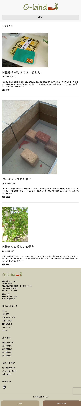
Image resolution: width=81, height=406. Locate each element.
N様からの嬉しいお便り (18, 246)
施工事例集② (7, 352)
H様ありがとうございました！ (22, 72)
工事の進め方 (7, 320)
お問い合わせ (7, 374)
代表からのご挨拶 (8, 317)
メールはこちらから (9, 371)
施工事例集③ (7, 349)
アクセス (5, 330)
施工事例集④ (7, 345)
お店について (7, 327)
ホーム (4, 311)
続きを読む (6, 90)
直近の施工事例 (8, 342)
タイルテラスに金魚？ (17, 179)
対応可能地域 (7, 324)
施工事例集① (7, 355)
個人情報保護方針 (8, 367)
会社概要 (5, 314)
